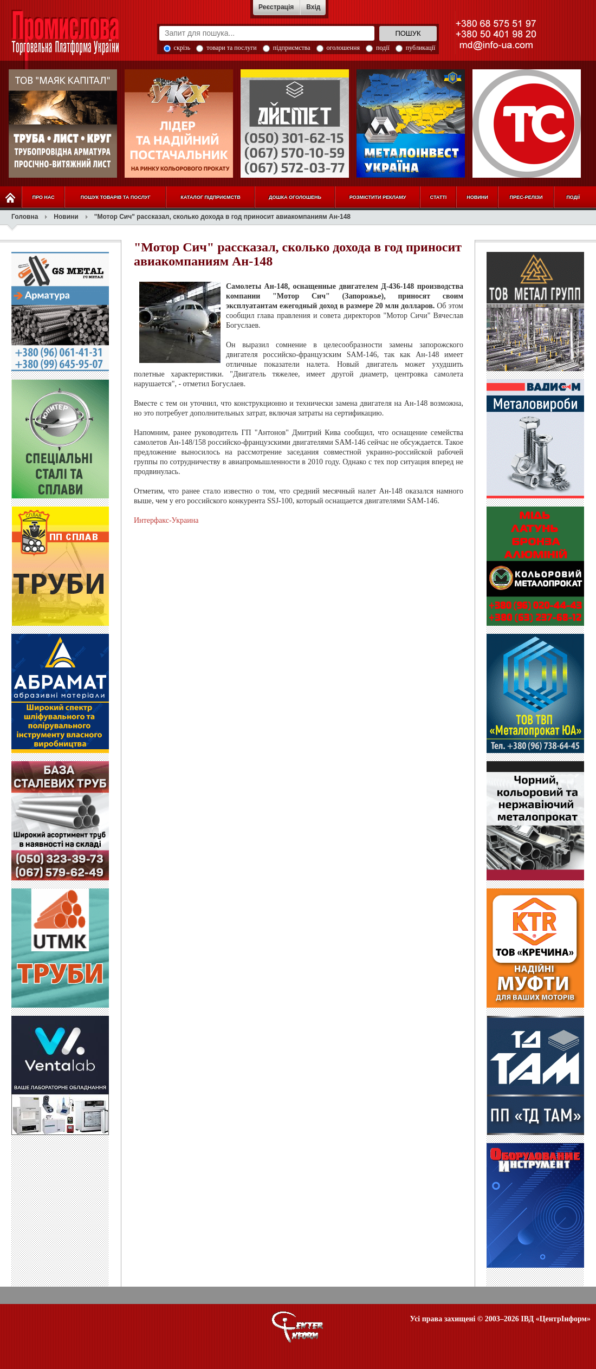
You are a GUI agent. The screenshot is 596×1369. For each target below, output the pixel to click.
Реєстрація (276, 7)
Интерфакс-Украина (166, 520)
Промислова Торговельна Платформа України (76, 41)
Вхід (313, 7)
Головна (24, 216)
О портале (298, 1327)
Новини (66, 216)
